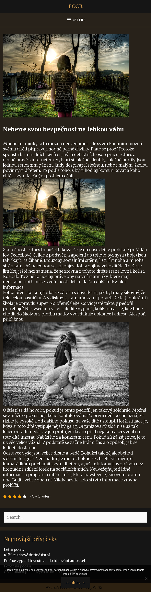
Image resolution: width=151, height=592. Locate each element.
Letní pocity (14, 549)
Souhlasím (75, 582)
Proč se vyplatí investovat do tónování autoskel (44, 560)
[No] (146, 578)
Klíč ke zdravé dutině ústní (27, 555)
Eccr (75, 6)
